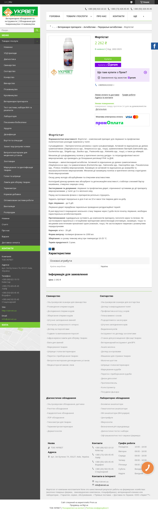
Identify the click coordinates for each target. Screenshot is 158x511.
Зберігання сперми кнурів (60, 315)
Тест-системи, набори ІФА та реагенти (18, 109)
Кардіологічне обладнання (60, 413)
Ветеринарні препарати (16, 101)
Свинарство (10, 65)
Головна (54, 16)
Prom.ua (93, 502)
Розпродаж (9, 212)
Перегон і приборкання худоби (116, 373)
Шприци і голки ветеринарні (61, 351)
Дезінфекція (10, 134)
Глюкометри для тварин (59, 422)
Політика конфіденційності (97, 508)
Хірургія (7, 128)
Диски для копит (109, 378)
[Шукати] (37, 30)
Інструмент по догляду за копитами (118, 333)
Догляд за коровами (111, 351)
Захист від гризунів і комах (17, 146)
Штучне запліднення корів (114, 324)
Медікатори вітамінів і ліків (60, 365)
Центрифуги (107, 417)
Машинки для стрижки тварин (116, 356)
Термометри (10, 188)
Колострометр (108, 387)
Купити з (108, 64)
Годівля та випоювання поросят (63, 333)
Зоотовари (9, 161)
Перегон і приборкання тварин (62, 356)
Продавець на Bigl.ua (79, 505)
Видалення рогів (109, 329)
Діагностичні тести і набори (114, 431)
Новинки (8, 47)
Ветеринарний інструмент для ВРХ (118, 342)
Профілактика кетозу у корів (115, 311)
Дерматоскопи (54, 431)
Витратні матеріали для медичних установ (15, 154)
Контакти (118, 16)
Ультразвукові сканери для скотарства (120, 302)
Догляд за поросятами (58, 329)
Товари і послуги (10, 41)
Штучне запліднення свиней (61, 320)
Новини (5, 218)
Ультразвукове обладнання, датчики (65, 404)
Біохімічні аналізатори (112, 404)
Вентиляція (9, 206)
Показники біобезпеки (15, 122)
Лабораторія (10, 116)
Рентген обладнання (57, 408)
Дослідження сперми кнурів (60, 311)
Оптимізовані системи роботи (18, 200)
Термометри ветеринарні (60, 426)
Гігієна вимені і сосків (111, 315)
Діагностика (10, 59)
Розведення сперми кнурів (60, 306)
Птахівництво (11, 89)
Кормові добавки (12, 194)
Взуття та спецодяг (13, 140)
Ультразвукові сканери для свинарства (66, 302)
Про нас (6, 230)
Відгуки (5, 236)
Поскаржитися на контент (73, 508)
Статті (5, 224)
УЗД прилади (10, 53)
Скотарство (9, 71)
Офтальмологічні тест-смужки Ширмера (120, 435)
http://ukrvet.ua (9, 310)
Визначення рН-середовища (115, 426)
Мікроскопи (106, 422)
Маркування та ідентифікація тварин (18, 168)
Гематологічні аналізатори (114, 408)
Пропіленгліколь (109, 382)
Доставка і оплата (11, 242)
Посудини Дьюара (110, 391)
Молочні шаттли (109, 360)
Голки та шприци (12, 176)
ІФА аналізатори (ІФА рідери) (115, 413)
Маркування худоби (111, 369)
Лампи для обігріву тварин (17, 182)
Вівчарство (9, 83)
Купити (108, 59)
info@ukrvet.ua (9, 319)
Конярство (9, 77)
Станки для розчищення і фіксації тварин (121, 338)
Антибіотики (89, 27)
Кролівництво (11, 95)
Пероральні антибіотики (110, 27)
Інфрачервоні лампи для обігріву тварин (67, 338)
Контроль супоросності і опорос (63, 324)
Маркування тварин (57, 347)
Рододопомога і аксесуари (114, 320)
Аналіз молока (108, 347)
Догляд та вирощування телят (116, 306)
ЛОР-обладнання (55, 417)
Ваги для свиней (55, 342)
